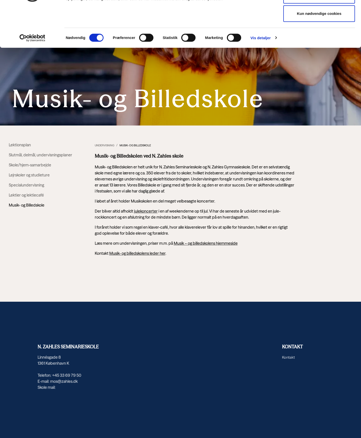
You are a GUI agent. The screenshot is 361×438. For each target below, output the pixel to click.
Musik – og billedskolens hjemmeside (206, 243)
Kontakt (288, 357)
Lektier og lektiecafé (26, 195)
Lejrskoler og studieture (29, 174)
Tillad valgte (319, 33)
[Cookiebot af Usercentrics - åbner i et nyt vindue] (32, 75)
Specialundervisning (26, 184)
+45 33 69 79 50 (66, 375)
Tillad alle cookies (319, 14)
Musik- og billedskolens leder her (137, 253)
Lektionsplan (20, 144)
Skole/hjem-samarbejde (30, 164)
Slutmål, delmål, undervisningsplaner (40, 154)
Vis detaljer (260, 75)
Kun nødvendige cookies (319, 51)
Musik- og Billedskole (26, 205)
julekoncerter (146, 211)
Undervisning (104, 145)
